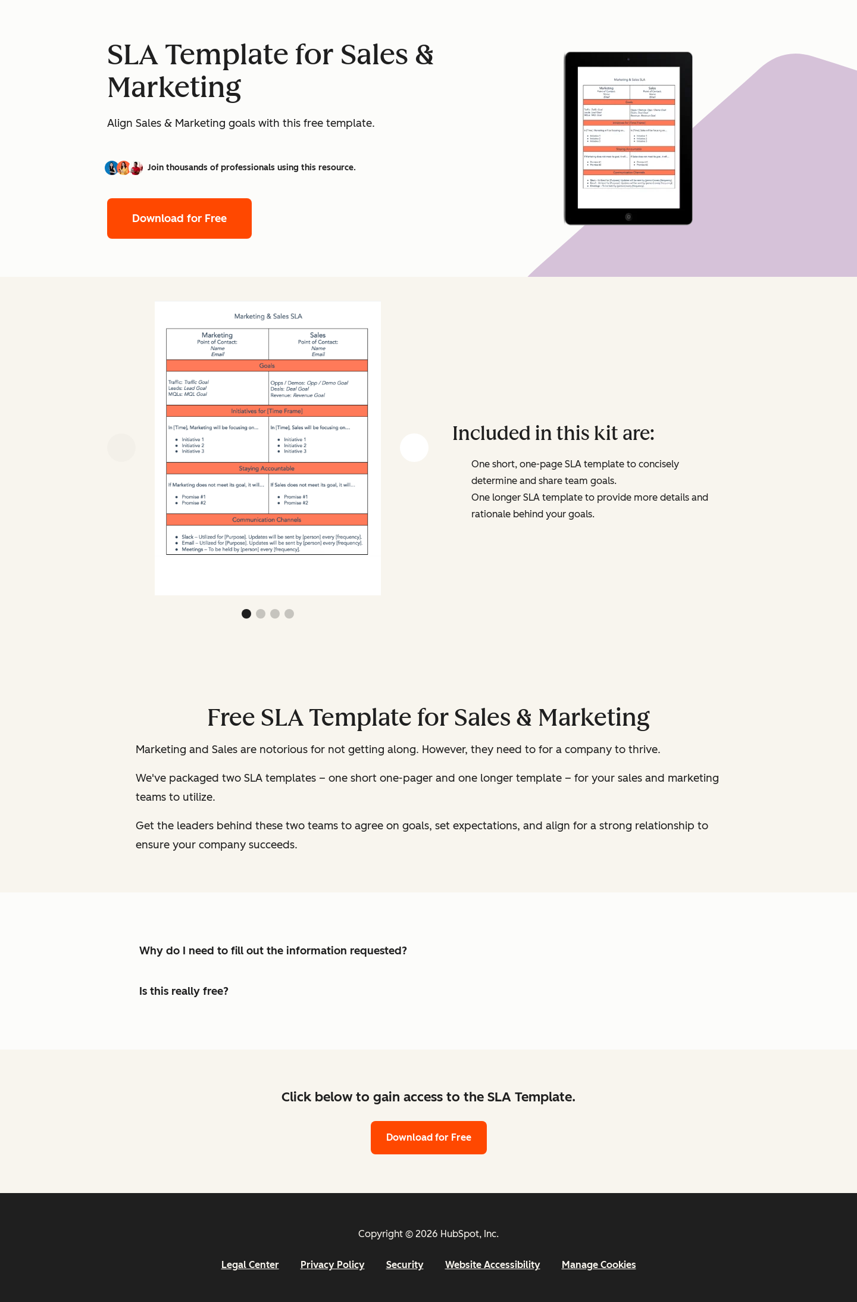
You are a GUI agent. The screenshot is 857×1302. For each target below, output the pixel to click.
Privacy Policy (333, 1264)
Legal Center (250, 1264)
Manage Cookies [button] (599, 1264)
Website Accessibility (492, 1264)
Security (405, 1264)
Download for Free (179, 218)
